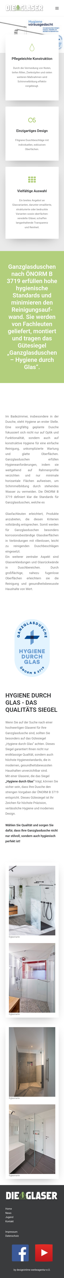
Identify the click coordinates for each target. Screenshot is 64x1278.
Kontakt (9, 1221)
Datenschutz (12, 1236)
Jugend (9, 1217)
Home (8, 1208)
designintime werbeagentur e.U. (34, 1269)
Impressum (11, 1231)
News (8, 1213)
